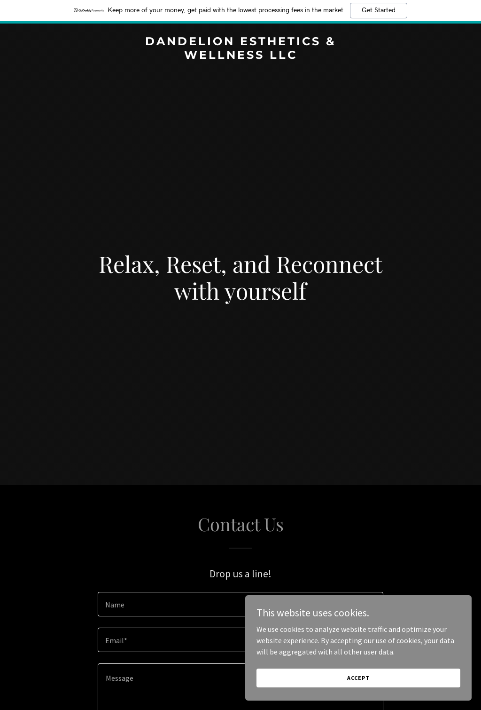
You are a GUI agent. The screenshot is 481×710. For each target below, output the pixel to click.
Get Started (379, 10)
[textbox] (240, 604)
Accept (376, 676)
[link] (240, 56)
